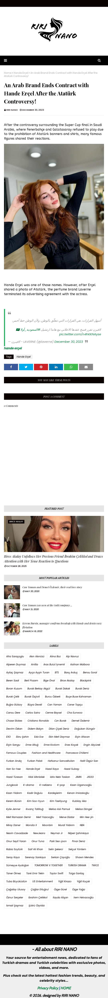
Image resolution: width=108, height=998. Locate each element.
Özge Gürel (60, 889)
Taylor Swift (56, 873)
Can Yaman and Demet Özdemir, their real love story (52, 587)
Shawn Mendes (84, 857)
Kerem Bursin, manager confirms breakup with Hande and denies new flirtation (62, 625)
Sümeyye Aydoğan (17, 865)
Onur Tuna (38, 841)
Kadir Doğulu (35, 793)
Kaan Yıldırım (14, 793)
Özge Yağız (78, 889)
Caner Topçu (75, 704)
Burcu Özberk (52, 696)
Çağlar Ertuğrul (40, 889)
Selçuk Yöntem (77, 849)
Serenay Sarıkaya (35, 857)
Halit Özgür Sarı (89, 761)
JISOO (90, 777)
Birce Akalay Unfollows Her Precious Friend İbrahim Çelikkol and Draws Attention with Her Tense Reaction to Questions (53, 558)
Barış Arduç (71, 672)
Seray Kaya (13, 857)
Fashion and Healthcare (46, 753)
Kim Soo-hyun (35, 801)
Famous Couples (16, 753)
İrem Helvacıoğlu (84, 897)
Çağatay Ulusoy (15, 889)
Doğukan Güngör (84, 728)
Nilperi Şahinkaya (78, 833)
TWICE (95, 865)
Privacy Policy (47, 988)
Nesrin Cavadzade (17, 833)
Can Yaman (54, 704)
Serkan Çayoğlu (60, 857)
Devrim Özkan (14, 728)
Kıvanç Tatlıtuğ (34, 809)
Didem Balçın (35, 728)
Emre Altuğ (32, 744)
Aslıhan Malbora (80, 664)
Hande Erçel (21, 73)
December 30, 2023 (68, 341)
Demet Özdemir (81, 720)
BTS (57, 672)
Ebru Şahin (22, 736)
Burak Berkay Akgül (38, 688)
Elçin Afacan (82, 736)
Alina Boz (55, 656)
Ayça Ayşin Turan (39, 672)
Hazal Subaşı (71, 769)
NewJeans (39, 833)
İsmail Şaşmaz (14, 905)
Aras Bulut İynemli (54, 664)
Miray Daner (13, 825)
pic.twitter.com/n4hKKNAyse (80, 334)
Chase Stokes (14, 720)
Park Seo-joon (58, 841)
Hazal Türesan (14, 777)
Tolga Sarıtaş (76, 873)
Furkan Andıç (14, 761)
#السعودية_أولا (30, 329)
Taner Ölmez (13, 873)
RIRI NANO (12, 109)
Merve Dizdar (66, 817)
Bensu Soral (90, 672)
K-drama (28, 785)
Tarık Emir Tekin (35, 873)
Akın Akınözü (36, 656)
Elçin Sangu (13, 744)
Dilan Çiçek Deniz (59, 728)
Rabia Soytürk (14, 849)
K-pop (61, 785)
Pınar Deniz (78, 841)
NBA (82, 825)
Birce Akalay (67, 680)
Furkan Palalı (34, 761)
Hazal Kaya (52, 769)
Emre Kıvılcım (51, 744)
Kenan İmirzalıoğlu (78, 793)
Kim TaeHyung (58, 801)
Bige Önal (49, 680)
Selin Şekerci (55, 849)
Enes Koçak (71, 744)
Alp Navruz (72, 656)
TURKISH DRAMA (77, 865)
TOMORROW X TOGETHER (48, 865)
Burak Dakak (62, 688)
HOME (65, 988)
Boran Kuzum (14, 688)
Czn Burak (60, 720)
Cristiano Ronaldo (38, 720)
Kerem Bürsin (14, 801)
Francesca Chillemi (77, 753)
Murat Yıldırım (66, 825)
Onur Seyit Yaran (16, 841)
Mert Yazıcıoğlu (45, 817)
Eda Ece (38, 736)
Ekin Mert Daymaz (59, 736)
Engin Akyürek (92, 744)
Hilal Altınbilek (36, 777)
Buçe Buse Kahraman (78, 696)
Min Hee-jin (86, 817)
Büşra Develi (35, 704)
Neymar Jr (57, 833)
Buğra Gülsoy (14, 704)
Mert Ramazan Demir (18, 817)
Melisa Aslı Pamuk (59, 809)
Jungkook (12, 785)
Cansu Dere (13, 712)
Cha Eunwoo (74, 712)
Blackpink (85, 680)
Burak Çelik (12, 696)
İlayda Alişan (60, 897)
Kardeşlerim (55, 793)
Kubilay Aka (79, 801)
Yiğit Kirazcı (64, 881)
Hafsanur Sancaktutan (61, 761)
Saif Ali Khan (35, 849)
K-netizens (45, 785)
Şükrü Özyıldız (37, 905)
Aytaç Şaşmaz (14, 672)
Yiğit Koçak (83, 881)
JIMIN (78, 777)
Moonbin (47, 825)
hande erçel (13, 348)
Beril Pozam (31, 680)
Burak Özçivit (32, 696)
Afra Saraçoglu (15, 656)
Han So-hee (13, 769)
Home (7, 73)
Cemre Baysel (53, 712)
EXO (8, 736)
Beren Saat (12, 680)
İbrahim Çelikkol (37, 897)
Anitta (34, 664)
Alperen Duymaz (16, 664)
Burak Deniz (82, 688)
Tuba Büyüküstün (16, 881)
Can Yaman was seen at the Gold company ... (47, 605)
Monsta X (31, 825)
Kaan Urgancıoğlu (81, 785)
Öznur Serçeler (14, 897)
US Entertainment (42, 881)
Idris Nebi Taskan (60, 777)
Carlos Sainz (32, 712)
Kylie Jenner (13, 809)
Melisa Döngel (83, 809)
